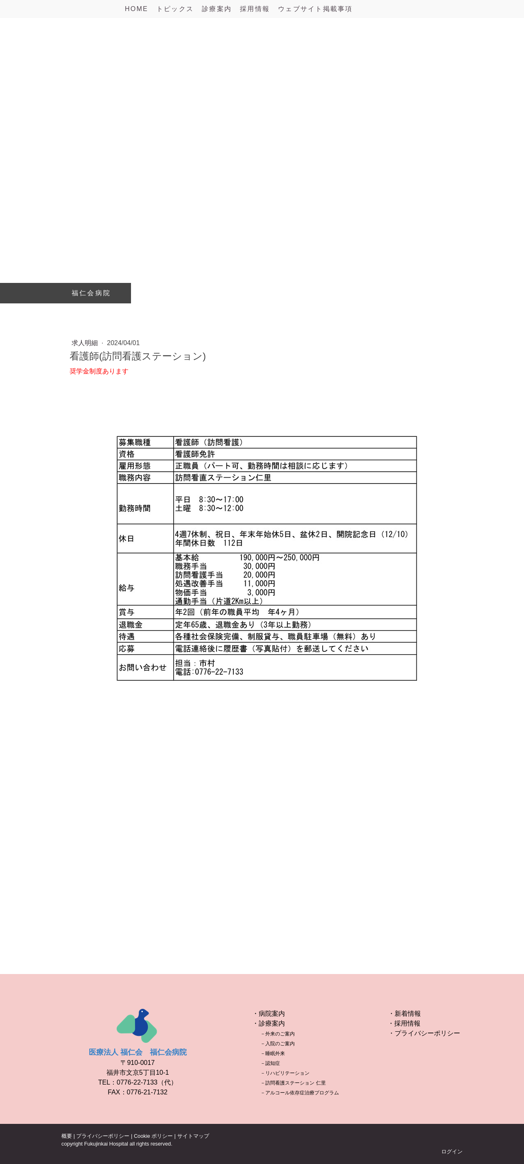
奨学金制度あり (92, 371)
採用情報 (255, 8)
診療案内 (217, 8)
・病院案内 (268, 1013)
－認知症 (270, 1063)
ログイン (452, 1151)
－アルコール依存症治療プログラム (299, 1093)
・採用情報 (404, 1023)
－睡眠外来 (272, 1053)
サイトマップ (193, 1136)
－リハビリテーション (284, 1073)
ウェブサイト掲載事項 (315, 8)
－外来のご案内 (277, 1034)
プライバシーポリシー (102, 1136)
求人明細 (85, 342)
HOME (136, 8)
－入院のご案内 (277, 1043)
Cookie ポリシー (153, 1136)
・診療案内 (268, 1023)
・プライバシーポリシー (424, 1033)
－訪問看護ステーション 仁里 (292, 1083)
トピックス (175, 8)
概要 (66, 1136)
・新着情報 (404, 1013)
